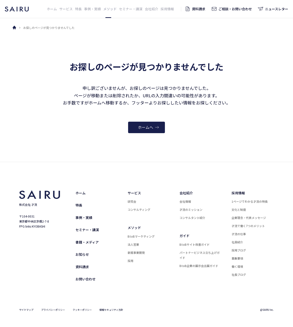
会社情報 (185, 201)
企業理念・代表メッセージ (249, 218)
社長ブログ (239, 274)
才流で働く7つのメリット (248, 226)
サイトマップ (26, 309)
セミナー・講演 (87, 229)
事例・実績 (84, 217)
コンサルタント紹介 (192, 218)
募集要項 (237, 258)
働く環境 (237, 266)
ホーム (81, 193)
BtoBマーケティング (141, 236)
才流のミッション (190, 209)
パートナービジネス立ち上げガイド (199, 255)
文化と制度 (239, 209)
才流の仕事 (239, 234)
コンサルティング (139, 209)
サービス (134, 193)
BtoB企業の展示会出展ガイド (198, 266)
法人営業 (133, 244)
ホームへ (148, 127)
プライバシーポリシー (53, 309)
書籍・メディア (87, 242)
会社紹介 (186, 193)
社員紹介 (237, 242)
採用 (130, 261)
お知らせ (82, 254)
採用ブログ (239, 250)
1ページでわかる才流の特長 (250, 201)
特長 (79, 205)
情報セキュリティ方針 (111, 309)
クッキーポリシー (82, 309)
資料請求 (82, 266)
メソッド (134, 227)
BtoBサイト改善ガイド (194, 244)
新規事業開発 (136, 253)
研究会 (132, 201)
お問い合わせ (86, 279)
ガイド (184, 235)
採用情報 (238, 193)
